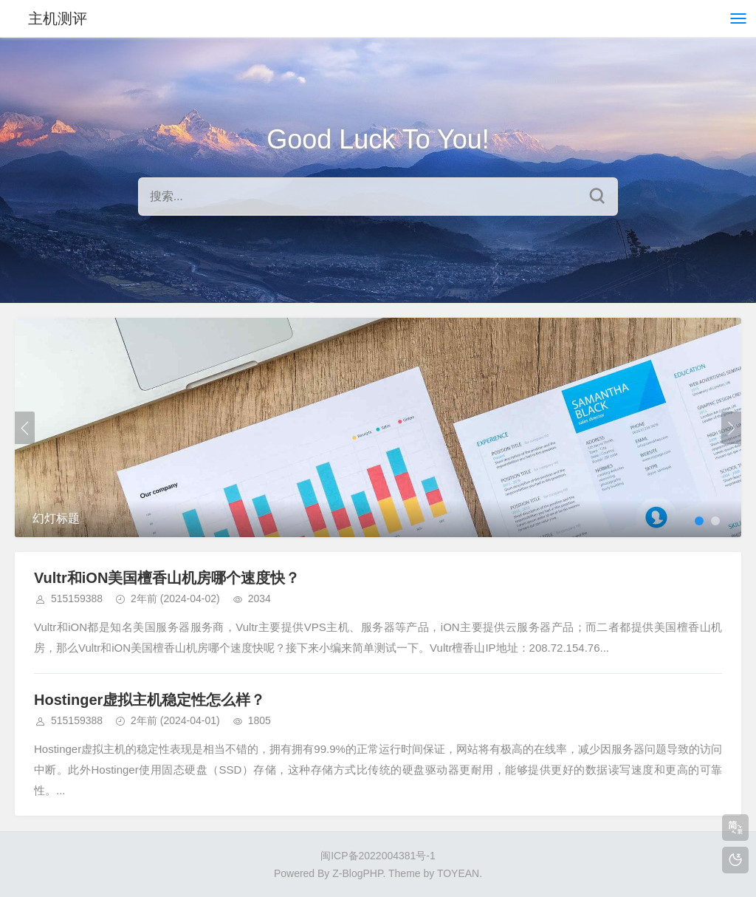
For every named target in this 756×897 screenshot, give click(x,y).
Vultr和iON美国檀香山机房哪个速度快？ (167, 578)
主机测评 (57, 18)
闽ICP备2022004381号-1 (378, 856)
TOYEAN (458, 873)
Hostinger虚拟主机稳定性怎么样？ (149, 700)
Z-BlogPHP (357, 873)
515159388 (77, 598)
